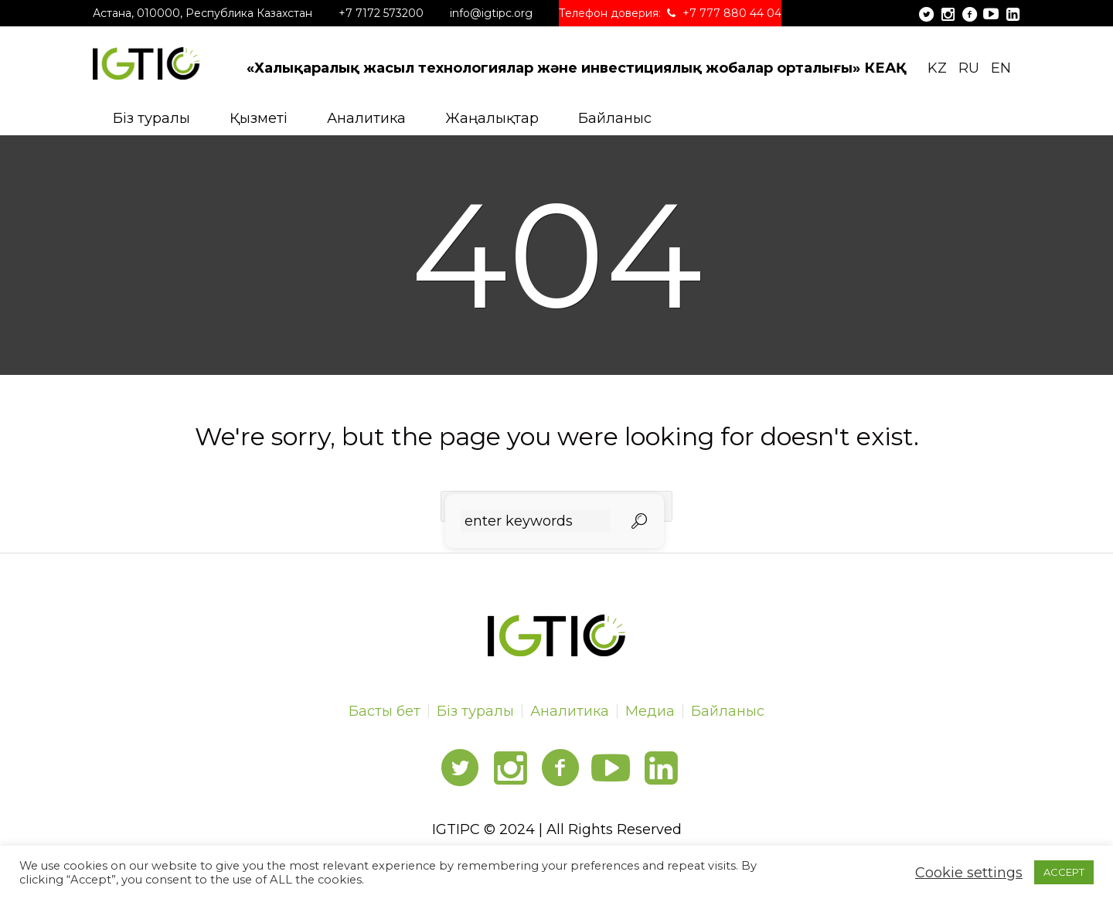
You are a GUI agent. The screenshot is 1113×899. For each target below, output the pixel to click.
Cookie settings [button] (969, 872)
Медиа (650, 711)
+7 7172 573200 (381, 13)
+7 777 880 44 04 (731, 13)
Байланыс (727, 711)
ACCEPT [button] (1063, 872)
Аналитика (569, 711)
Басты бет (384, 711)
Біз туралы (475, 711)
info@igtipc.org (491, 13)
